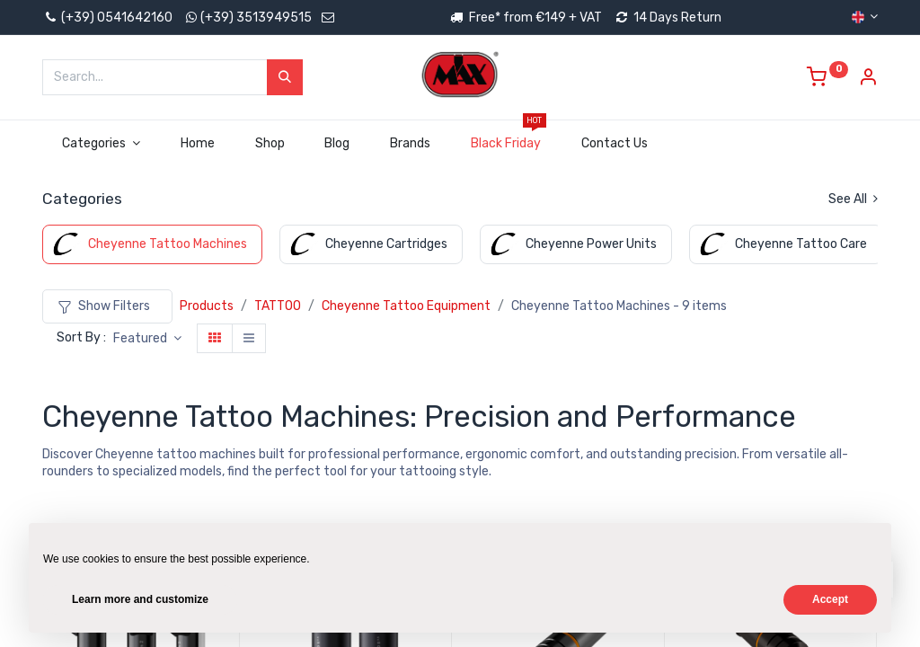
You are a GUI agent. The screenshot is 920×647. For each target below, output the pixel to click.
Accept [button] (830, 599)
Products (207, 306)
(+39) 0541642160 (107, 17)
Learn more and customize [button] (140, 599)
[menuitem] (197, 143)
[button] (147, 339)
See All (853, 199)
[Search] (285, 77)
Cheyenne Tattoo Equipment (406, 306)
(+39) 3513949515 (256, 17)
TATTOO (277, 306)
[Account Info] (868, 79)
